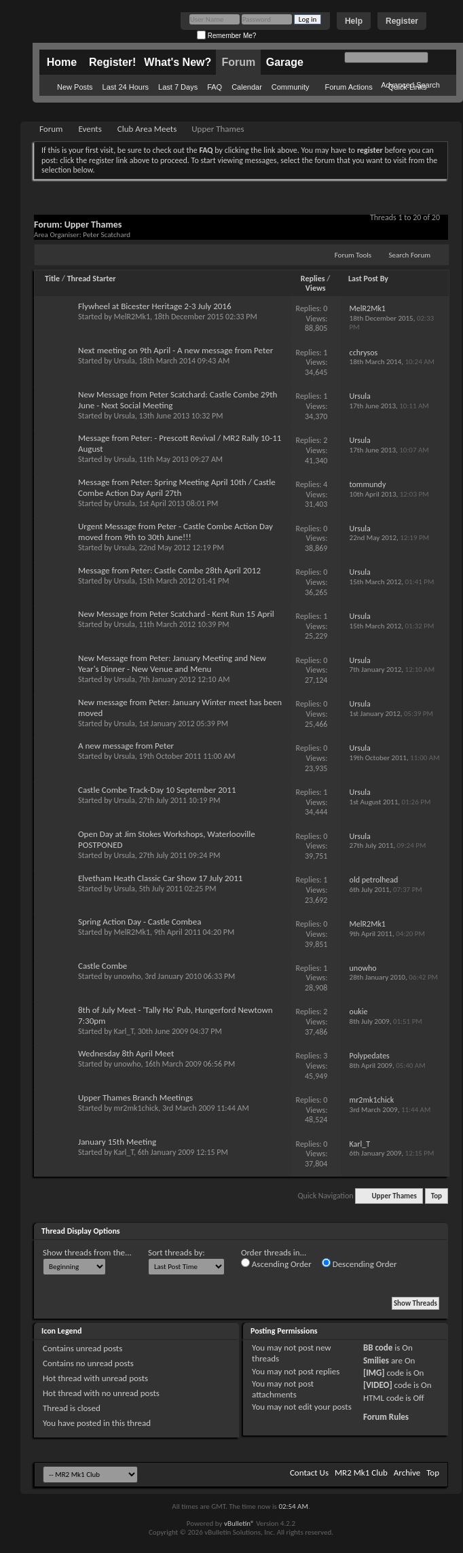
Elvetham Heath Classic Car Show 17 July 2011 (160, 878)
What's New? (177, 62)
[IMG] (374, 1373)
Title (52, 278)
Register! (112, 62)
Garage (284, 62)
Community (291, 87)
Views (315, 288)
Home (62, 62)
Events (89, 129)
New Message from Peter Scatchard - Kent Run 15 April (176, 614)
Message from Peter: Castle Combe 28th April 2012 (169, 570)
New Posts (75, 87)
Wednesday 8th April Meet (126, 1053)
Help (354, 21)
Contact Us (309, 1472)
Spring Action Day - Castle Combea (139, 921)
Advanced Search (410, 85)
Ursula (124, 360)
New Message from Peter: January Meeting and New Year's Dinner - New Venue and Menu (172, 663)
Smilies (376, 1360)
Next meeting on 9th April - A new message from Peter (175, 350)
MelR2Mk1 (132, 316)
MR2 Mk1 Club (361, 1472)
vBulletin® (239, 1523)
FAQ (214, 87)
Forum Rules (386, 1417)
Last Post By (368, 278)
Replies (313, 278)
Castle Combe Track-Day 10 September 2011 (157, 790)
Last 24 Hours (126, 87)
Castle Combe (102, 966)
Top (436, 1196)
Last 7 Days (178, 87)
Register (402, 21)
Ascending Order (276, 1263)
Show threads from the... (87, 1252)
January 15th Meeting (117, 1142)
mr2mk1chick (136, 1108)
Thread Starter (91, 278)
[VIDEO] (377, 1385)
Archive (407, 1472)
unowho (127, 976)
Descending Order (359, 1263)
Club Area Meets (147, 129)
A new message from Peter (126, 745)
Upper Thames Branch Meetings (135, 1097)
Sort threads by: (176, 1252)
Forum (238, 62)
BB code (377, 1347)
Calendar (246, 87)
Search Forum (410, 255)
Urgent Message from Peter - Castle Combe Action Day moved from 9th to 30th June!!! (175, 531)
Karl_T (124, 1031)
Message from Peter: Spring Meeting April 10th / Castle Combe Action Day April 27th (177, 487)
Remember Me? (226, 35)
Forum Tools (353, 255)
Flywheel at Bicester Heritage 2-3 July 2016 (154, 306)
